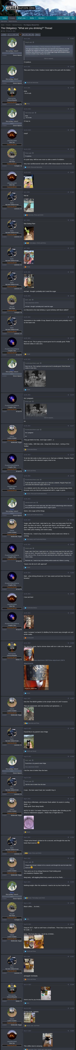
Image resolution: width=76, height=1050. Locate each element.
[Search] (73, 18)
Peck (3, 31)
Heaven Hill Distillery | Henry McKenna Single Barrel (43, 47)
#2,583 (72, 572)
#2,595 (72, 903)
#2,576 (72, 395)
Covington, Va (18, 166)
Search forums (13, 21)
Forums (12, 18)
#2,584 (72, 594)
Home (4, 18)
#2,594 (72, 882)
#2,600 (72, 1031)
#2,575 (72, 359)
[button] (27, 18)
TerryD (12, 160)
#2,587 (72, 698)
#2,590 (72, 777)
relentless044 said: (30, 502)
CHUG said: (28, 548)
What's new (21, 18)
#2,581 (72, 520)
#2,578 (72, 454)
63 (14, 34)
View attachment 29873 (41, 660)
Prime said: (28, 153)
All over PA (19, 355)
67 (26, 34)
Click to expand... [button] (49, 58)
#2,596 (72, 924)
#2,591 (72, 798)
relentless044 (12, 140)
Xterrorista (12, 98)
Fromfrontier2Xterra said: (32, 363)
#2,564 (72, 109)
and (32, 82)
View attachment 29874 (57, 660)
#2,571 (72, 272)
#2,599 (72, 1008)
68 (29, 34)
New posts (4, 21)
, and (34, 167)
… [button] (11, 34)
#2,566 (72, 149)
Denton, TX (19, 104)
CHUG (12, 436)
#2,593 (72, 858)
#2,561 (72, 38)
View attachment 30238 (32, 767)
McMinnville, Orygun (16, 442)
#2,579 (72, 476)
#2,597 (72, 956)
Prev (4, 34)
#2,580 (72, 499)
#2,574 (72, 338)
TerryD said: (28, 42)
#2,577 (72, 426)
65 (20, 34)
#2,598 (72, 984)
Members (41, 18)
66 (23, 34)
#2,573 (72, 317)
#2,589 (72, 756)
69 (32, 34)
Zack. (12, 203)
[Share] (68, 39)
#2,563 (72, 87)
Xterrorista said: (29, 113)
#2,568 (72, 192)
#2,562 (72, 66)
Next (37, 34)
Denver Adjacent (17, 55)
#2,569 (72, 220)
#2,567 (72, 172)
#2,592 (72, 837)
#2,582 (72, 544)
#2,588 (72, 728)
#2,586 (72, 643)
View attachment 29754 (32, 303)
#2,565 (72, 130)
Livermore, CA (18, 209)
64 (17, 34)
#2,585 (72, 613)
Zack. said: (28, 300)
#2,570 (72, 248)
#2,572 (72, 296)
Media (32, 18)
